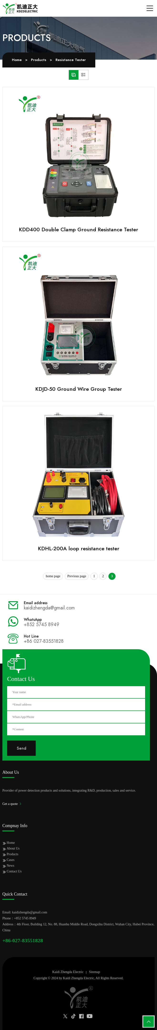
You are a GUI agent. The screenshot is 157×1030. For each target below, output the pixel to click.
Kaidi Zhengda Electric (68, 972)
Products (38, 59)
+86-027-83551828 (22, 940)
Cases (11, 860)
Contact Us (14, 871)
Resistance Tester (71, 59)
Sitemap (94, 972)
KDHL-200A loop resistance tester (78, 548)
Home (17, 59)
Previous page (76, 576)
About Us (13, 848)
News (10, 865)
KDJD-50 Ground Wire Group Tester (78, 389)
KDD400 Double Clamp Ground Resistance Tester (78, 229)
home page (53, 576)
